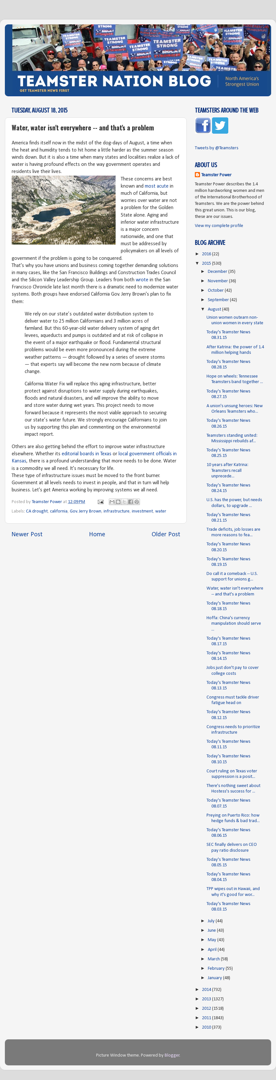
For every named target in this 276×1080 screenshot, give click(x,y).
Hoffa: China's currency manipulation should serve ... (234, 624)
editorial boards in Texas (86, 454)
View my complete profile (219, 225)
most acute (157, 186)
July (212, 921)
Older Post (166, 534)
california (59, 511)
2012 (207, 1008)
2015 (207, 263)
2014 (207, 989)
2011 (207, 1018)
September (219, 300)
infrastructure (117, 511)
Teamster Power (216, 175)
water (160, 511)
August (215, 309)
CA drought (37, 511)
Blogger (172, 1055)
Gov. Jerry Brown (85, 511)
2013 (207, 999)
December (218, 271)
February (217, 968)
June (212, 930)
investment (142, 511)
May (212, 940)
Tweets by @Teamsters (216, 148)
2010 (207, 1027)
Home (97, 534)
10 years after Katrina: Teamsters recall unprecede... (227, 470)
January (215, 978)
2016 (207, 254)
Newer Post (27, 534)
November (218, 281)
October (216, 290)
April (213, 949)
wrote (142, 280)
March (214, 959)
